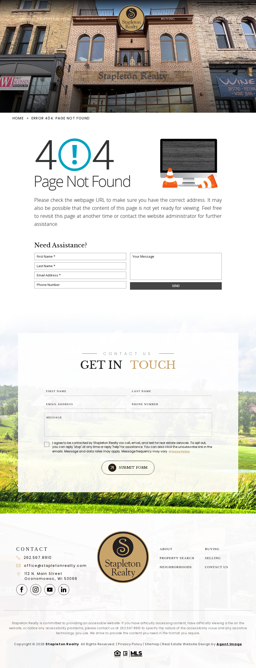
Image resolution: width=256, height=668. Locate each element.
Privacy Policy (179, 451)
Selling (194, 19)
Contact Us (225, 19)
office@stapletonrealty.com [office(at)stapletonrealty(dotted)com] (51, 565)
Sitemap (152, 644)
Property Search (53, 19)
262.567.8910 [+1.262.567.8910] (130, 628)
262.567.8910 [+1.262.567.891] (34, 557)
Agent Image (229, 644)
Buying (168, 19)
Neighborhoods (91, 19)
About (26, 19)
